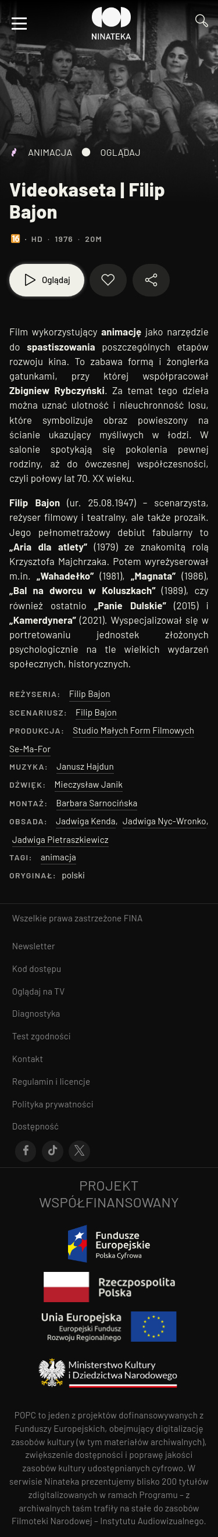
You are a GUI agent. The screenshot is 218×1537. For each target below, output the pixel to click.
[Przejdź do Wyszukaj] (202, 23)
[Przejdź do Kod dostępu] (109, 968)
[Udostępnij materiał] (151, 280)
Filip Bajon (89, 693)
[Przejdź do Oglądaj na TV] (109, 991)
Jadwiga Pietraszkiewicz (60, 839)
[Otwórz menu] (19, 23)
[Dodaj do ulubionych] (108, 280)
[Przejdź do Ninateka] (111, 23)
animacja (58, 857)
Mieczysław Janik (89, 784)
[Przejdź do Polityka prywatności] (109, 1104)
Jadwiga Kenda (85, 821)
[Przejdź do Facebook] (25, 1151)
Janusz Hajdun (85, 766)
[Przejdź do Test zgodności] (109, 1036)
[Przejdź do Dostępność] (109, 1126)
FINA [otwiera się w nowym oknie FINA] (133, 918)
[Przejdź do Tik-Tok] (52, 1151)
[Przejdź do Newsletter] (109, 946)
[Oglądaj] (46, 280)
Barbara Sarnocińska (97, 803)
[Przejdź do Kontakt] (109, 1059)
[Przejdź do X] (79, 1151)
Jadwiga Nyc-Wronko (164, 821)
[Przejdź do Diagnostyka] (109, 1013)
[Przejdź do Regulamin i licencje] (109, 1081)
